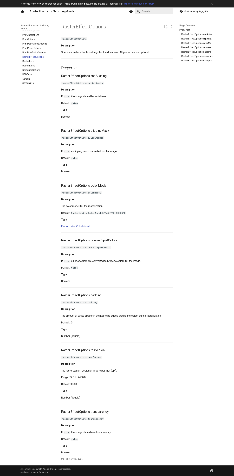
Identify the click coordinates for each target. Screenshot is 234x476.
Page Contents (187, 25)
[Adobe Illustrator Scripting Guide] (22, 11)
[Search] (154, 11)
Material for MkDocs (40, 472)
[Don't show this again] (212, 4)
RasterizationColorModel (75, 226)
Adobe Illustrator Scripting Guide (34, 27)
